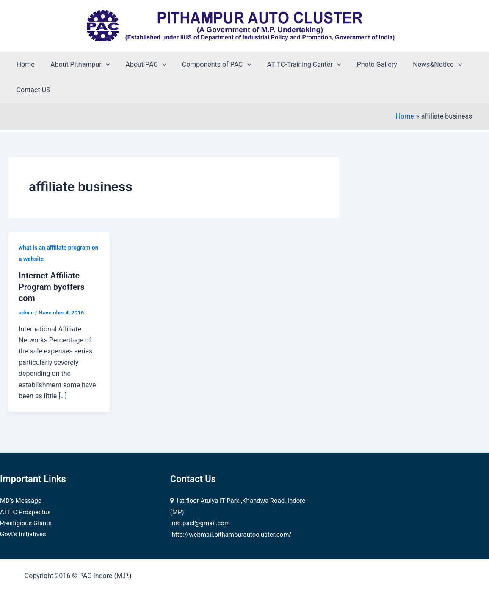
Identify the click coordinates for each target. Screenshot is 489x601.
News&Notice (423, 64)
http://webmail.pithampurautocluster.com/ (231, 534)
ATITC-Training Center (294, 64)
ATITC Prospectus (25, 511)
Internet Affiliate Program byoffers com (52, 286)
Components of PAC (208, 64)
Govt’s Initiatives (23, 534)
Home (24, 65)
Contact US (32, 90)
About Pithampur (76, 64)
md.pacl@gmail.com (200, 522)
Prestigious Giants (26, 522)
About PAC (140, 64)
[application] (102, 64)
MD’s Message (20, 500)
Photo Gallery (364, 65)
